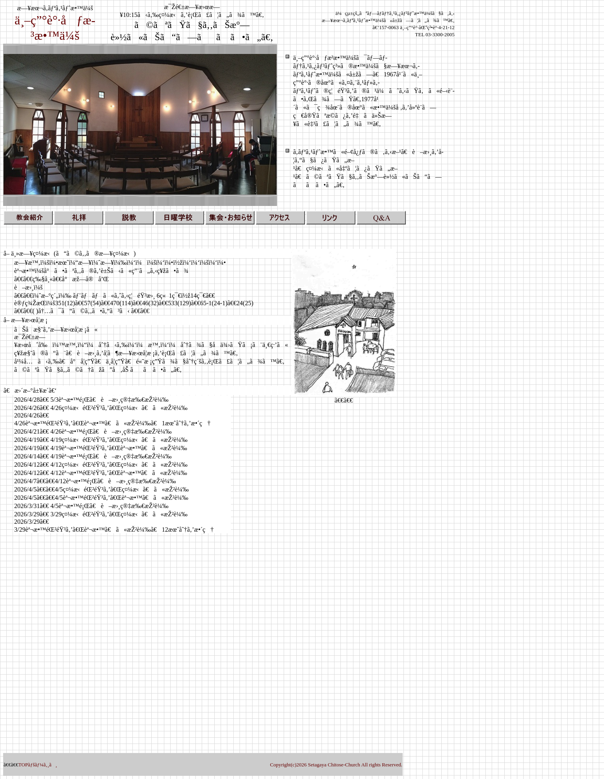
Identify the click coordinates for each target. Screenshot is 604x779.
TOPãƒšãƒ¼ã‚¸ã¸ (38, 765)
